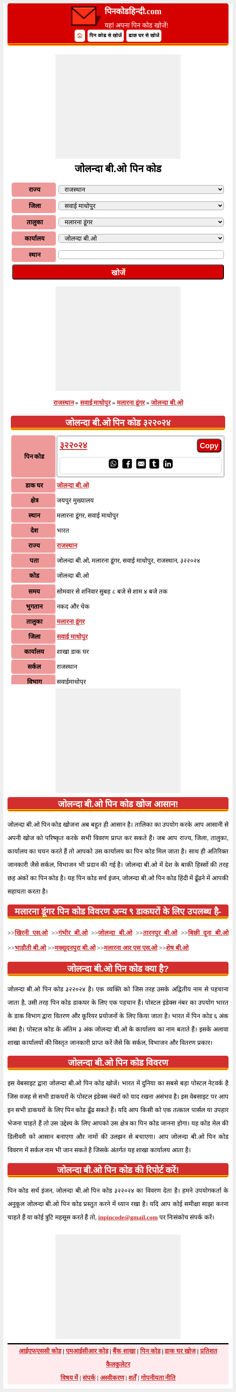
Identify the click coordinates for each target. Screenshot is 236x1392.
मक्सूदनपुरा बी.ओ (75, 948)
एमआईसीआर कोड (87, 1351)
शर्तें (132, 1377)
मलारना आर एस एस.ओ (130, 948)
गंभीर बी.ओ (73, 933)
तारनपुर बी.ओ (160, 933)
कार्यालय (35, 238)
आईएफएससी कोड (40, 1351)
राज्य (34, 189)
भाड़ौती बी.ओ (30, 948)
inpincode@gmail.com (128, 1217)
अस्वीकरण (112, 1377)
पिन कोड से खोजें (106, 35)
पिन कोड (150, 1351)
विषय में (69, 1377)
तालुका (35, 222)
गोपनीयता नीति (158, 1377)
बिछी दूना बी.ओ (208, 933)
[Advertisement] (118, 106)
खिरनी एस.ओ (31, 933)
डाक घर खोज (180, 1351)
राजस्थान (63, 402)
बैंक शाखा (124, 1351)
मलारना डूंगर (131, 402)
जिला (35, 206)
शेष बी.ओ (177, 948)
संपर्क (89, 1377)
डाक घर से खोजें (143, 35)
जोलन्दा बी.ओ (167, 402)
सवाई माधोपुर (95, 402)
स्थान (34, 254)
